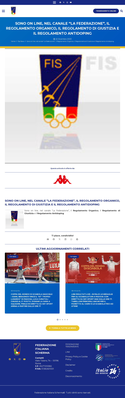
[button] (54, 2)
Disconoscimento (73, 376)
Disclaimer (70, 365)
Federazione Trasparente (72, 345)
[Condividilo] (54, 239)
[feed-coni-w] (108, 347)
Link (67, 352)
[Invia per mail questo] (48, 239)
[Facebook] (60, 2)
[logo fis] (13, 11)
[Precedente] (8, 283)
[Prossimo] (117, 283)
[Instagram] (67, 2)
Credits (68, 371)
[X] (63, 2)
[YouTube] (70, 2)
